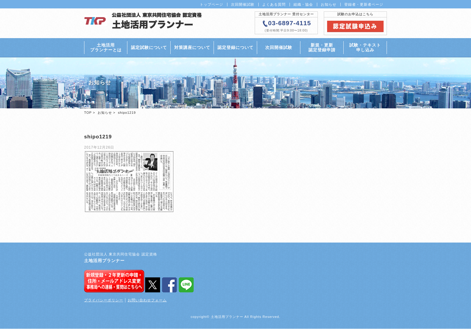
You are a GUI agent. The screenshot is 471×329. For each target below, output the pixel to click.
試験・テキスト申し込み (365, 48)
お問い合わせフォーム (147, 301)
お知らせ (328, 4)
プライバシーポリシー (103, 301)
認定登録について (235, 47)
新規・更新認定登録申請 (322, 48)
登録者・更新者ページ (363, 4)
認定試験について (149, 47)
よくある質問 (274, 4)
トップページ (211, 4)
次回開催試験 (242, 4)
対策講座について (192, 47)
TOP (88, 113)
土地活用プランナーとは (106, 48)
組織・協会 (303, 4)
